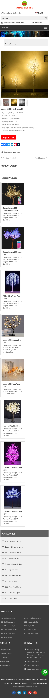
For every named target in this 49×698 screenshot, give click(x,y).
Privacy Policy (31, 687)
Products (17, 679)
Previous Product (9, 158)
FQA (28, 679)
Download (34, 679)
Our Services (4, 657)
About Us (9, 679)
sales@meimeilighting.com (14, 23)
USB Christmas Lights (13, 541)
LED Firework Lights (12, 593)
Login (10, 13)
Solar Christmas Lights (13, 564)
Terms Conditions (18, 687)
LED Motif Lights (11, 581)
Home (3, 679)
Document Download (12, 152)
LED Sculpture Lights (12, 558)
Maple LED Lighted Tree (11, 426)
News (23, 679)
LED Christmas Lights (13, 553)
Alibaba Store (4, 661)
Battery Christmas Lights (14, 547)
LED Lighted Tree (11, 570)
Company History (6, 654)
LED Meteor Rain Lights (13, 575)
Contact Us (43, 679)
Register (18, 13)
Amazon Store (5, 665)
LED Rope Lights (11, 598)
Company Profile (5, 650)
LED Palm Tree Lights (13, 587)
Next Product (40, 158)
